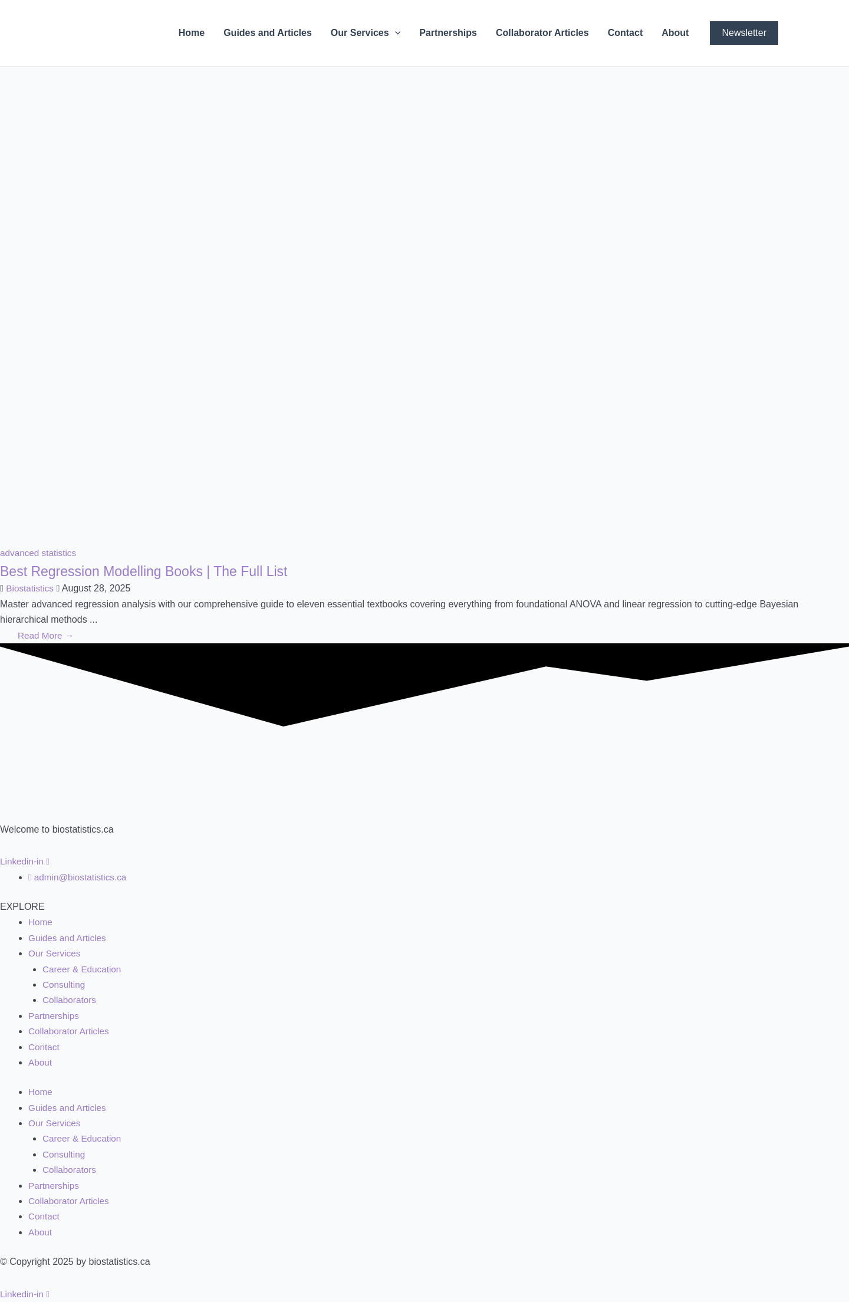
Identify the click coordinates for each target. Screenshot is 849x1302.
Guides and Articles (267, 33)
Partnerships (448, 33)
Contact (625, 33)
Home (192, 33)
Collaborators (70, 1000)
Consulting (64, 984)
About (675, 33)
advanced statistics (40, 553)
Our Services (365, 33)
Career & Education (83, 969)
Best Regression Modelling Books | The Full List (162, 571)
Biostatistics (30, 588)
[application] (395, 33)
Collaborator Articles (542, 33)
